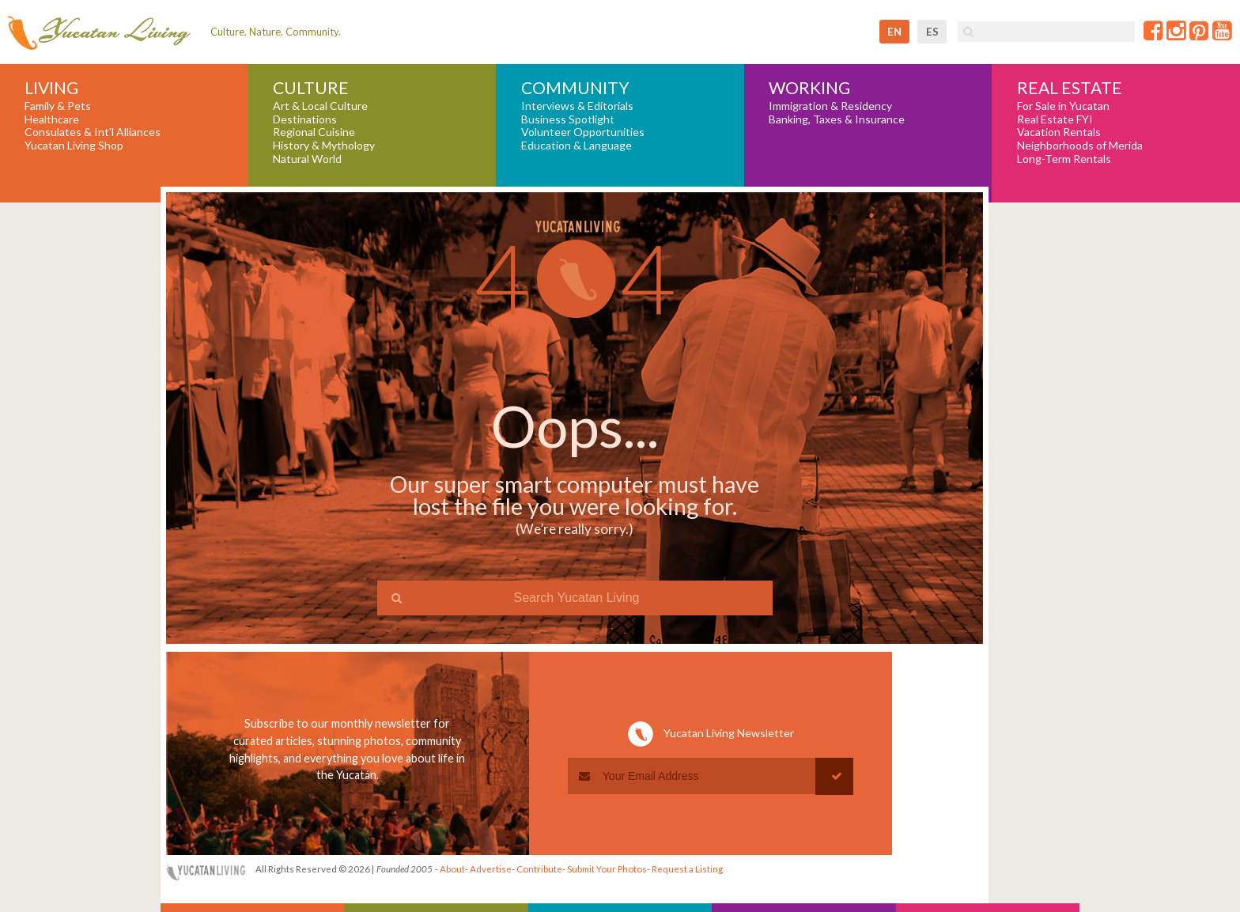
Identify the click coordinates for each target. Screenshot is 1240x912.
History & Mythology (324, 145)
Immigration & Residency (830, 106)
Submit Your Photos (607, 869)
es (932, 31)
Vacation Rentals (1059, 132)
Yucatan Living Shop (74, 145)
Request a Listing (687, 869)
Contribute (539, 869)
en (894, 31)
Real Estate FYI (1055, 119)
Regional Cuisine (314, 132)
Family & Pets (58, 106)
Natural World (307, 159)
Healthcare (52, 119)
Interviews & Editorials (577, 106)
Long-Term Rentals (1064, 159)
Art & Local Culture (320, 106)
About (452, 869)
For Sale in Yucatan (1063, 106)
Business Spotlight (567, 119)
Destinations (305, 119)
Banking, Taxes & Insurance (837, 119)
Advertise (491, 869)
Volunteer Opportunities (583, 132)
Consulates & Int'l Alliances (93, 132)
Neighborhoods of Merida (1080, 145)
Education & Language (576, 145)
